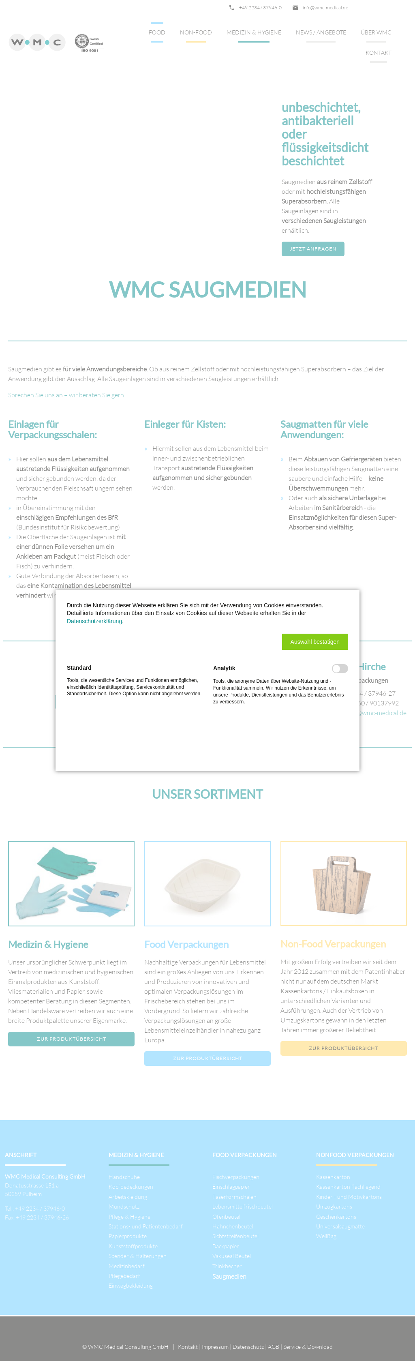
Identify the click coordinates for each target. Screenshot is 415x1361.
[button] (315, 642)
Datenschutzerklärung (94, 621)
